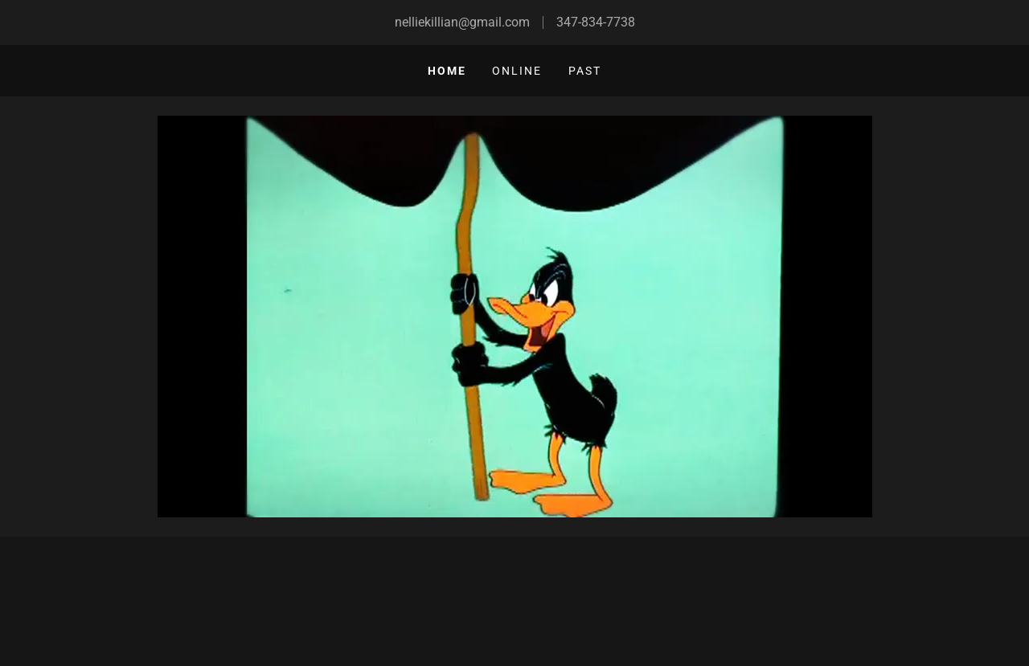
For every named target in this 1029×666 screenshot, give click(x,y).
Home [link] (447, 70)
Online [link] (517, 70)
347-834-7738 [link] (595, 22)
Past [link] (584, 70)
